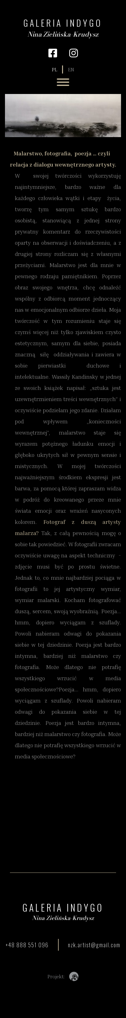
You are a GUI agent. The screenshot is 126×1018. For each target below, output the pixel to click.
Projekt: (63, 976)
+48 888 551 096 (27, 945)
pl (54, 69)
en (71, 69)
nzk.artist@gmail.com (94, 945)
